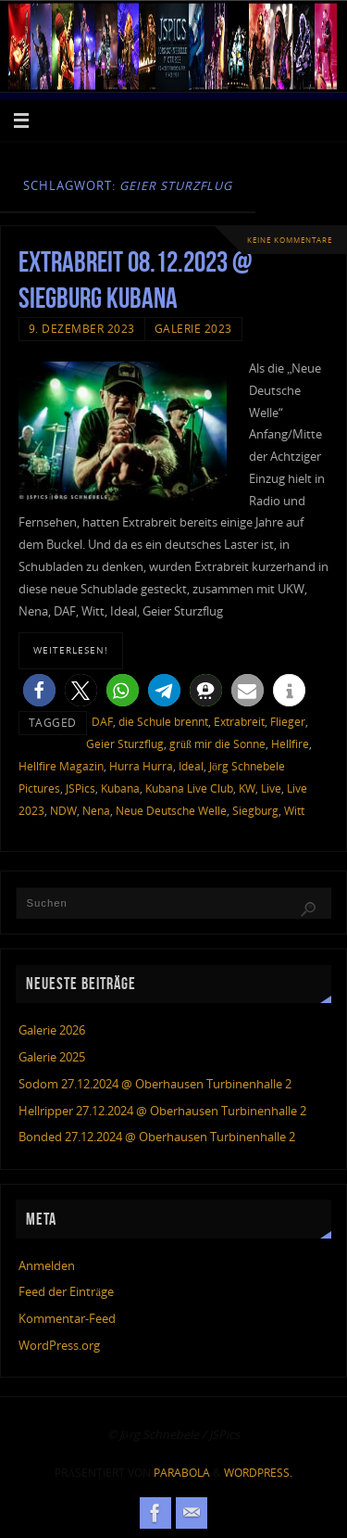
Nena (96, 811)
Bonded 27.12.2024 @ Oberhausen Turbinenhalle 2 (157, 1137)
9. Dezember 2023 (82, 329)
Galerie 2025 (52, 1057)
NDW (63, 811)
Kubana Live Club (189, 788)
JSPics (80, 788)
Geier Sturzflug (125, 744)
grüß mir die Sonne (217, 744)
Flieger (287, 722)
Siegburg (255, 811)
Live (271, 788)
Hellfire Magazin (61, 766)
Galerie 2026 (52, 1030)
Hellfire (290, 744)
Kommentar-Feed (67, 1319)
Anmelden (47, 1266)
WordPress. (258, 1473)
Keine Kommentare (289, 240)
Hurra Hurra (141, 766)
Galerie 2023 (193, 329)
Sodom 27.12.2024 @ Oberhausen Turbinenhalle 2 (155, 1084)
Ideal (191, 766)
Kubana (120, 788)
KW (247, 788)
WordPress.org (59, 1346)
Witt (294, 811)
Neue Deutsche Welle (171, 811)
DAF (102, 722)
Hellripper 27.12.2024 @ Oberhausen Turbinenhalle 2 (162, 1111)
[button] (39, 690)
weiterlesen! (70, 649)
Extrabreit (239, 722)
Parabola (182, 1473)
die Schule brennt (163, 722)
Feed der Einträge (66, 1292)
